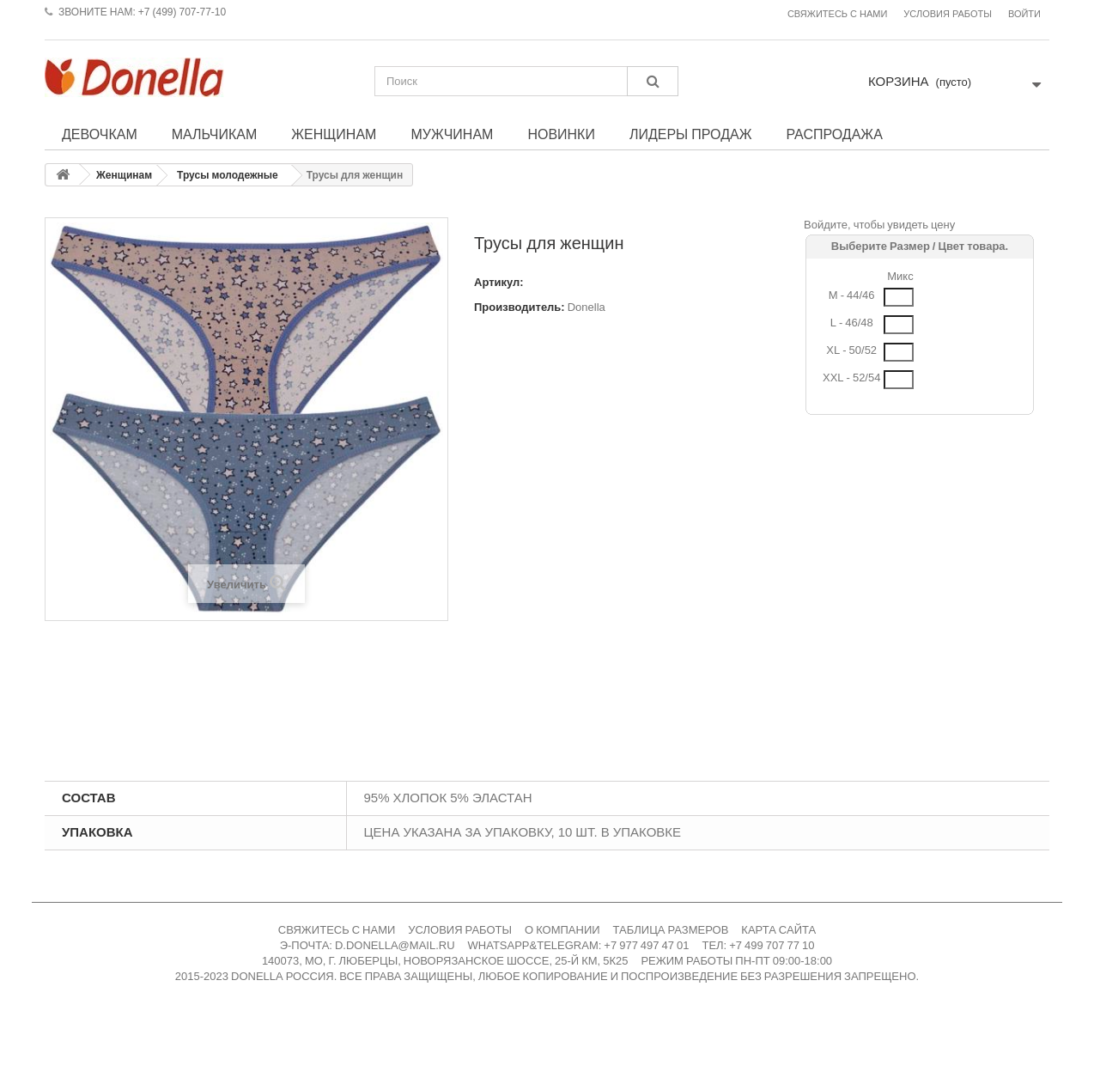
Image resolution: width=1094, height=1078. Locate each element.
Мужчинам (451, 134)
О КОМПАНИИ (562, 929)
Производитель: (519, 307)
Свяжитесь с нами (837, 14)
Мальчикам (215, 134)
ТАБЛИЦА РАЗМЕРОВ (671, 929)
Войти (1024, 14)
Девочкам (99, 134)
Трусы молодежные (227, 175)
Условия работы (947, 14)
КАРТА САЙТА (778, 929)
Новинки (561, 134)
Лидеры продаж (690, 134)
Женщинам (333, 134)
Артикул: (499, 282)
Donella (586, 307)
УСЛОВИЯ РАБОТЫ (460, 929)
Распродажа (834, 134)
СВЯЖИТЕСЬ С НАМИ (337, 929)
